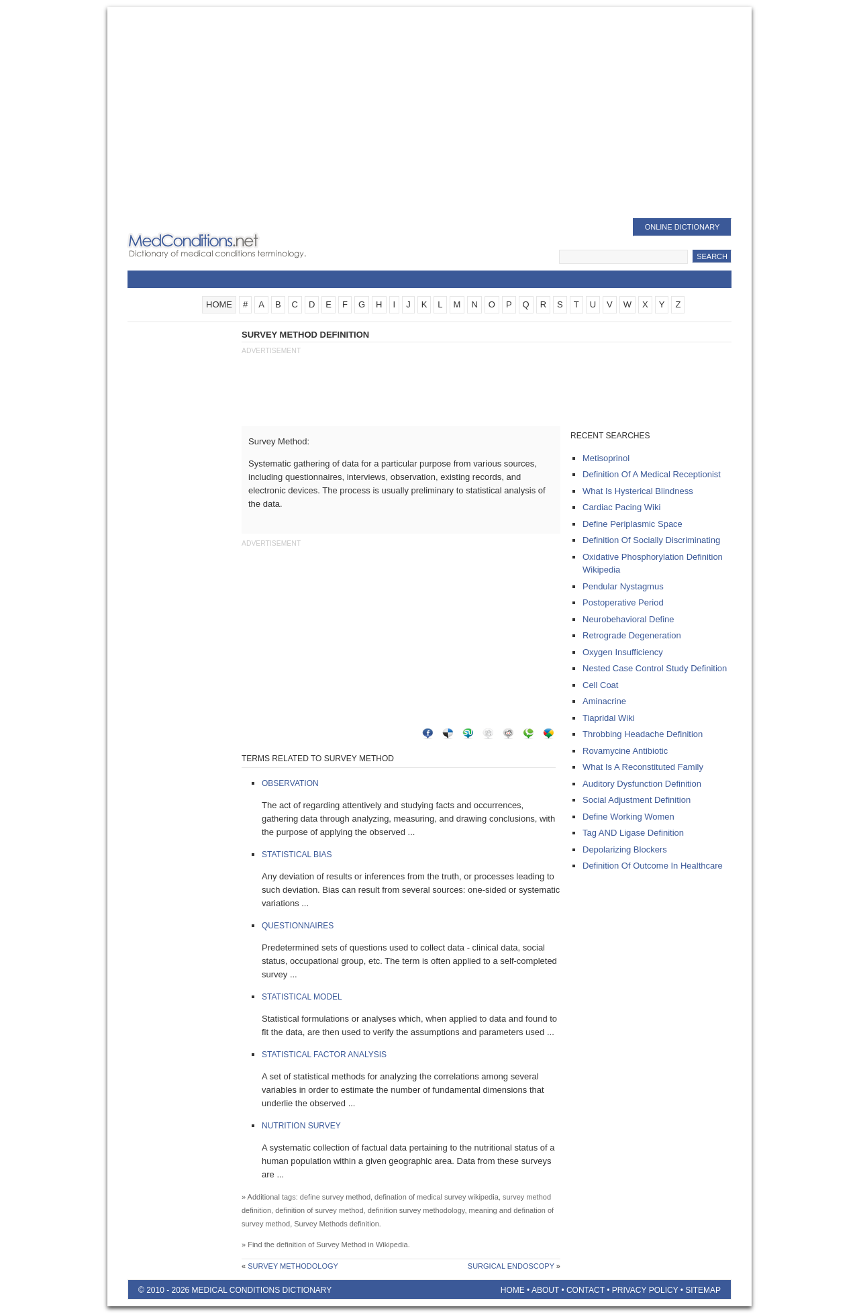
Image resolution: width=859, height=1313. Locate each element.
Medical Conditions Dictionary (235, 245)
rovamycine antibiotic (625, 751)
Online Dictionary (682, 227)
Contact (585, 1290)
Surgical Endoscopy (511, 1266)
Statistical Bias (297, 854)
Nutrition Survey (301, 1125)
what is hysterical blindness (638, 491)
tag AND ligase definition (633, 833)
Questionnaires (298, 925)
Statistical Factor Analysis (324, 1054)
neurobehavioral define (628, 619)
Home (513, 1290)
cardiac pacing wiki (621, 507)
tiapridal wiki (609, 718)
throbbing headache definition (643, 734)
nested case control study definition (655, 668)
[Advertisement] (429, 114)
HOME (219, 304)
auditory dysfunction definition (642, 784)
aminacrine (604, 701)
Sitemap (703, 1290)
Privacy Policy (645, 1290)
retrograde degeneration (632, 635)
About (545, 1290)
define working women (628, 817)
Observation (290, 783)
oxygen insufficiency (623, 652)
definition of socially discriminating (651, 540)
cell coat (600, 685)
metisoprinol (606, 458)
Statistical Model (302, 997)
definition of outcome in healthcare (653, 866)
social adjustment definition (637, 800)
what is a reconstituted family (643, 767)
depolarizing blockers (625, 849)
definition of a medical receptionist (652, 474)
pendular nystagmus (623, 586)
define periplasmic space (633, 524)
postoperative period (623, 602)
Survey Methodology (293, 1266)
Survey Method (341, 1245)
